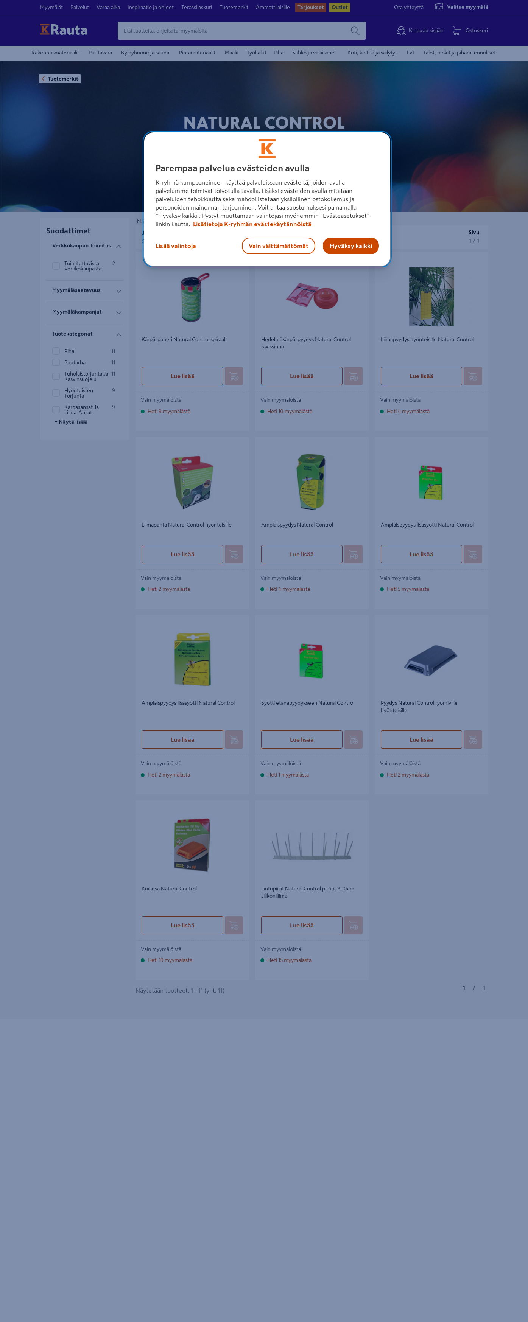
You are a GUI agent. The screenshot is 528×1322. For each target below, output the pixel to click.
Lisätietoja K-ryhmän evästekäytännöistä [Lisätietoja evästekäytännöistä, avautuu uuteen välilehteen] (252, 224)
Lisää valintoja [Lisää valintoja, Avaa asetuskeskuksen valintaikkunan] (176, 246)
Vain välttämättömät (278, 246)
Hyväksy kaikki (351, 246)
